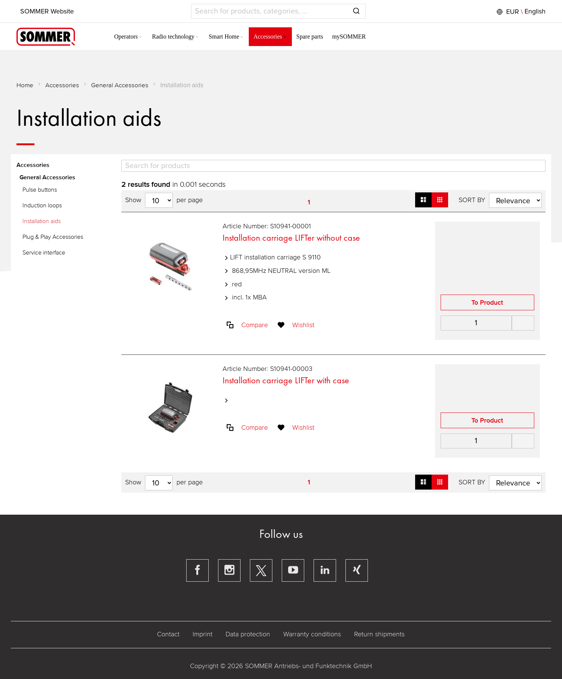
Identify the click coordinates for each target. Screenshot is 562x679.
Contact (168, 634)
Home (25, 85)
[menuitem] (122, 36)
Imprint (203, 634)
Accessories (62, 85)
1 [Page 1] (309, 202)
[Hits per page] (159, 200)
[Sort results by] (515, 200)
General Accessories (120, 85)
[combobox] (278, 11)
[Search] (333, 166)
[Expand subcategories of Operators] (133, 37)
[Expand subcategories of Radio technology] (190, 37)
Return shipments (379, 634)
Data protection (248, 634)
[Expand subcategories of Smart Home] (235, 37)
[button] (520, 11)
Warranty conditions (312, 634)
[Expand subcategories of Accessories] (278, 37)
